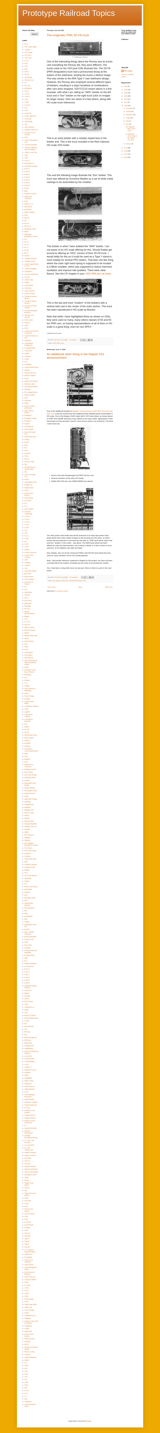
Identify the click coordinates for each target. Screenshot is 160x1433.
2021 (126, 102)
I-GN (26, 619)
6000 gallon (28, 88)
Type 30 (27, 1241)
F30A (26, 450)
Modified (27, 807)
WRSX (26, 1360)
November (129, 108)
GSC (26, 589)
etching (26, 439)
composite (27, 340)
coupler (26, 353)
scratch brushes (29, 1059)
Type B (26, 1244)
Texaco (26, 1203)
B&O (26, 191)
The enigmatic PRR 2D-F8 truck (68, 35)
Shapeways (28, 1084)
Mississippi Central (30, 791)
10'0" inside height (30, 47)
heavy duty (28, 600)
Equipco (58, 580)
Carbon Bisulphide (30, 269)
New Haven (28, 848)
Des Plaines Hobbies (31, 387)
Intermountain (29, 641)
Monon (26, 816)
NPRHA (27, 870)
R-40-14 (27, 977)
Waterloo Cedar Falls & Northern (31, 1322)
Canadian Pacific (30, 261)
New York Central (30, 851)
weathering (28, 1326)
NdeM (71, 580)
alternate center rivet (31, 130)
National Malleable (30, 824)
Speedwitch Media (30, 1128)
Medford (27, 759)
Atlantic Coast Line (30, 152)
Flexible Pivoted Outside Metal (29, 468)
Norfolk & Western (30, 864)
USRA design (28, 1299)
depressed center (29, 384)
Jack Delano (28, 655)
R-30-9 (26, 975)
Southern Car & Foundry (29, 1111)
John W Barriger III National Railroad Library (30, 662)
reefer (26, 1004)
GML (26, 560)
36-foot (26, 74)
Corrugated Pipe (29, 348)
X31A (84, 580)
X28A (26, 1366)
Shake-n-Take (28, 1081)
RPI (25, 1035)
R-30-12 (27, 969)
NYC (26, 873)
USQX (26, 1293)
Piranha (26, 922)
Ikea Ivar (27, 625)
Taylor (26, 1198)
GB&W (26, 550)
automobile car (29, 163)
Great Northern (29, 579)
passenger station (30, 898)
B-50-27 (27, 180)
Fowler (26, 479)
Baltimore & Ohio (30, 194)
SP (25, 1125)
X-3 (25, 1363)
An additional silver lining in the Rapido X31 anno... (131, 137)
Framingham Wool (30, 482)
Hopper (26, 616)
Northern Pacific (29, 867)
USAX (26, 1288)
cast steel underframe (31, 274)
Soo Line (27, 1108)
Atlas (26, 155)
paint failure (28, 889)
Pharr (26, 913)
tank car (27, 1188)
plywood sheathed (30, 937)
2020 (26, 69)
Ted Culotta (128, 71)
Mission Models (29, 788)
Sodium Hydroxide (30, 1105)
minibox (27, 780)
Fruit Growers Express (29, 494)
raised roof (27, 990)
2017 (126, 154)
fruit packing (28, 498)
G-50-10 (27, 516)
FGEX (26, 456)
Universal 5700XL (30, 1280)
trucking (27, 1227)
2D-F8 (54, 343)
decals (26, 378)
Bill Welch (27, 209)
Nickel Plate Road (30, 859)
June (127, 124)
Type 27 (27, 1239)
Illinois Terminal (29, 630)
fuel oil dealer (29, 509)
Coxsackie (27, 356)
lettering (27, 699)
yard (25, 1399)
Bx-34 (26, 245)
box (25, 220)
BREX (26, 232)
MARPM (27, 743)
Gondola (27, 565)
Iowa (26, 644)
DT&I (26, 403)
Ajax (53, 580)
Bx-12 (26, 242)
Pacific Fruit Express (31, 887)
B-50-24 (27, 174)
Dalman (27, 370)
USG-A (26, 1291)
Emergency (28, 415)
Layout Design (29, 696)
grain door (27, 574)
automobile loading (30, 166)
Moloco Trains (29, 813)
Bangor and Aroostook (28, 197)
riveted (26, 1021)
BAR (26, 201)
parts (26, 895)
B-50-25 (27, 177)
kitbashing (27, 675)
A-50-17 (27, 97)
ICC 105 (27, 622)
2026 (126, 86)
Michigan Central (30, 769)
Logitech (27, 712)
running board (29, 1046)
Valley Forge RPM (30, 1304)
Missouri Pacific (29, 793)
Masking (27, 746)
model (26, 796)
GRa (25, 568)
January (128, 144)
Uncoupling (28, 1257)
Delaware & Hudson (31, 381)
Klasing (26, 680)
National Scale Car (30, 826)
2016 (126, 157)
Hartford (27, 595)
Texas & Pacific (29, 1214)
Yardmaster (28, 1401)
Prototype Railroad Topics (68, 13)
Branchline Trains (30, 229)
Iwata (26, 649)
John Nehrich (28, 658)
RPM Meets (28, 1043)
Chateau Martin (29, 291)
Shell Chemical (29, 1086)
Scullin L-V (28, 1067)
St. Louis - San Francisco (29, 1141)
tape (25, 1190)
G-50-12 (27, 522)
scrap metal (28, 1056)
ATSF (26, 158)
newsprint (27, 853)
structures (27, 1164)
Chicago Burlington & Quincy (30, 311)
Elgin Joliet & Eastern (29, 412)
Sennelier (27, 1072)
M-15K (26, 729)
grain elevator (28, 576)
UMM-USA (28, 1254)
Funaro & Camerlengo (28, 513)
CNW (26, 328)
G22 (25, 530)
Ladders (27, 686)
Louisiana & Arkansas (28, 715)
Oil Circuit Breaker (30, 875)
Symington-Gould (30, 1175)
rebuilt (26, 999)
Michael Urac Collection (28, 765)
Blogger (88, 1421)
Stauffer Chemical (30, 1153)
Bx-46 (26, 250)
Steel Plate (27, 1158)
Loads (26, 709)
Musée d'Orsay (29, 821)
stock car (27, 1161)
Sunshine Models (30, 1166)
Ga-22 (26, 536)
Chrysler (27, 323)
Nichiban (27, 856)
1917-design (28, 52)
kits (25, 677)
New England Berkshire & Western (31, 844)
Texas (26, 1206)
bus (25, 239)
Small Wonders (29, 1099)
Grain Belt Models (30, 571)
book (26, 215)
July (127, 121)
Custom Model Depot (31, 367)
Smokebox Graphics (31, 1102)
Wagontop (27, 1318)
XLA (26, 1393)
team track (27, 1201)
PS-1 (26, 961)
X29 (25, 1368)
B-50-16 (27, 171)
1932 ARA (27, 55)
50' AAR (27, 86)
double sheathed (29, 395)
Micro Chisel (28, 772)
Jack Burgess (28, 652)
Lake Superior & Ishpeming (29, 689)
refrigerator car (29, 1007)
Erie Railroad (28, 426)
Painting (27, 892)
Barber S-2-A (28, 204)
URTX (26, 1282)
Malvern (27, 741)
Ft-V (26, 506)
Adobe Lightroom (30, 116)
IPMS (26, 647)
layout (26, 693)
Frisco (26, 490)
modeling (27, 802)
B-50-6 (26, 188)
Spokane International (28, 1132)
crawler (26, 359)
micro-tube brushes (30, 775)
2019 (26, 66)
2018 (26, 63)
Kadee (26, 667)
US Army (27, 1285)
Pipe (25, 919)
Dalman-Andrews (30, 375)
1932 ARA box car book (98, 273)
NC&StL (27, 829)
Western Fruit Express (28, 1335)
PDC (26, 900)
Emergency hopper (30, 418)
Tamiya (26, 1180)
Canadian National (30, 258)
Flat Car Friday (29, 462)
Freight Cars (28, 485)
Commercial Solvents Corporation (31, 332)
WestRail (27, 1342)
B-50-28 (27, 183)
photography (28, 916)
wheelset (27, 1355)
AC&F (26, 102)
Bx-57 (26, 253)
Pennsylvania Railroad (28, 904)
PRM (26, 942)
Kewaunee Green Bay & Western (30, 671)
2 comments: (73, 340)
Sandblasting (28, 1048)
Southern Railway (30, 1118)
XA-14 (26, 1391)
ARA (26, 137)
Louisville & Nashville (28, 720)
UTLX (26, 1302)
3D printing (28, 77)
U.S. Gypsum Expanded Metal (29, 1251)
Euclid (26, 442)
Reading (27, 996)
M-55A (26, 732)
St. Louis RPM (29, 1145)
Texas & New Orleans (28, 1210)
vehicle (26, 1313)
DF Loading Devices (31, 392)
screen (26, 1064)
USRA (26, 1296)
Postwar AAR (28, 939)
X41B (26, 1382)
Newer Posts (51, 587)
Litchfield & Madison (31, 706)
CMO (26, 325)
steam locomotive (30, 1155)
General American (30, 552)
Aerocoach (27, 119)
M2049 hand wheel (30, 735)
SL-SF (26, 1092)
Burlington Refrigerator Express (31, 235)
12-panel (27, 50)
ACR (26, 110)
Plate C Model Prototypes (29, 933)
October (129, 111)
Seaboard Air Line (30, 1070)
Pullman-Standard (30, 963)
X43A (26, 1385)
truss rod (27, 1233)
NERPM (27, 840)
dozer (26, 398)
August (128, 118)
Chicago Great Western (29, 316)
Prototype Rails (29, 955)
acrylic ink (27, 113)
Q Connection (29, 966)
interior (26, 638)
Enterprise (27, 421)
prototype (27, 948)
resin (26, 1012)
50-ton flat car (29, 80)
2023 (126, 96)
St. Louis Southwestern (28, 1149)
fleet (25, 464)
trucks (62, 343)
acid (25, 108)
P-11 (25, 884)
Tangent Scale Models (29, 1184)
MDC (26, 754)
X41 (25, 1379)
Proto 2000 (28, 945)
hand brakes (65, 580)
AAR (26, 99)
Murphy (27, 818)
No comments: (73, 577)
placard (26, 929)
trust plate (27, 1236)
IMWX (26, 633)
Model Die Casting (30, 799)
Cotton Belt (28, 351)
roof (25, 1029)
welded (26, 1329)
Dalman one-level (30, 373)
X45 (25, 1388)
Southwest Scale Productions (29, 1122)
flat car (26, 459)
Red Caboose (28, 1001)
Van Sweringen (29, 1310)
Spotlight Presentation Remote (31, 1136)
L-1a (26, 683)
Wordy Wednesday (30, 1357)
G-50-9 (26, 527)
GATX (26, 547)
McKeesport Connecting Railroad (31, 750)
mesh (26, 762)
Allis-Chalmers (29, 127)
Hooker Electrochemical (29, 612)
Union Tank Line (30, 1277)
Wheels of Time (29, 1352)
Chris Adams (28, 320)
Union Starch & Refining (29, 1273)
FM (25, 472)
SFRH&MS (28, 1078)
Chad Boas (27, 288)
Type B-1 (27, 1247)
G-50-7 (26, 525)
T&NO (26, 1177)
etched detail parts (30, 437)
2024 (126, 93)
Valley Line (28, 1307)
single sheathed (29, 1089)
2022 (126, 99)
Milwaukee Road (30, 778)
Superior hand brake (31, 1169)
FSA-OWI (27, 501)
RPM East (27, 1040)
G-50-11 (27, 519)
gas (25, 541)
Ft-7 (25, 503)
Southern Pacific (29, 1115)
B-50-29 (27, 185)
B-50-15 (27, 169)
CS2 (25, 362)
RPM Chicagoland (30, 1037)
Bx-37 (26, 247)
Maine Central (29, 738)
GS (25, 587)
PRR (58, 343)
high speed (27, 603)
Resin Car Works (29, 1015)
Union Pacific (28, 1265)
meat (26, 756)
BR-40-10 (27, 226)
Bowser (26, 218)
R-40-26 (27, 983)
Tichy (26, 1216)
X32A (26, 1374)
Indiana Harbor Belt (30, 636)
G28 (25, 533)
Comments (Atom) (62, 591)
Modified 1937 (29, 810)
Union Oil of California (28, 1261)
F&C (26, 445)
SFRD (26, 1075)
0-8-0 (26, 44)
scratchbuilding (29, 1061)
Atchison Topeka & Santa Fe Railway (30, 148)
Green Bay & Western (28, 583)
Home (80, 587)
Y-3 (25, 1396)
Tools (26, 1219)
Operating (27, 878)
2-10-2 (26, 61)
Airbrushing (28, 121)
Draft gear (27, 400)
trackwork (27, 1222)
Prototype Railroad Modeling (30, 951)
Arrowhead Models (30, 145)
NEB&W (27, 838)
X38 (25, 1377)
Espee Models (29, 429)
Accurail (27, 105)
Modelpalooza (29, 804)
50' (25, 83)
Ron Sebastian (29, 1026)
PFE (25, 911)
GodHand (27, 563)
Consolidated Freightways (28, 344)
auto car (27, 161)
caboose (27, 256)
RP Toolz (27, 1032)
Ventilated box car (30, 1316)
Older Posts (109, 587)
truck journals (28, 1225)
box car (26, 223)
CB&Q (26, 282)
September (129, 115)
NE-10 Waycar (29, 835)
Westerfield (28, 1331)
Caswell (27, 277)
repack (26, 1010)
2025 (126, 90)
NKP (26, 862)
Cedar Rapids (28, 285)
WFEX (26, 1344)
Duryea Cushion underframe (29, 407)
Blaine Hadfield (29, 212)
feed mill (27, 453)
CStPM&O (28, 364)
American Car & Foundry (29, 133)
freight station (29, 488)
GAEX (26, 538)
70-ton (26, 91)
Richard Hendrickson (31, 1018)
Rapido (79, 580)
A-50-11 (27, 94)
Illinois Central (29, 627)
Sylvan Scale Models (31, 1172)
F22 (25, 448)
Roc (25, 1024)
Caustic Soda (28, 280)
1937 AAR (27, 58)
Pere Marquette (29, 908)
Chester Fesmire (29, 294)
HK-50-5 (27, 609)
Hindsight (27, 606)
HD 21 (26, 598)
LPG (26, 724)
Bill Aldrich (28, 207)
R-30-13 (27, 972)
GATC (26, 544)
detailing (27, 389)
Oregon (26, 881)
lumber (26, 727)
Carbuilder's (28, 271)
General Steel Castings (28, 556)
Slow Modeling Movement (29, 1095)
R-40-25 (27, 980)
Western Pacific (29, 1339)
